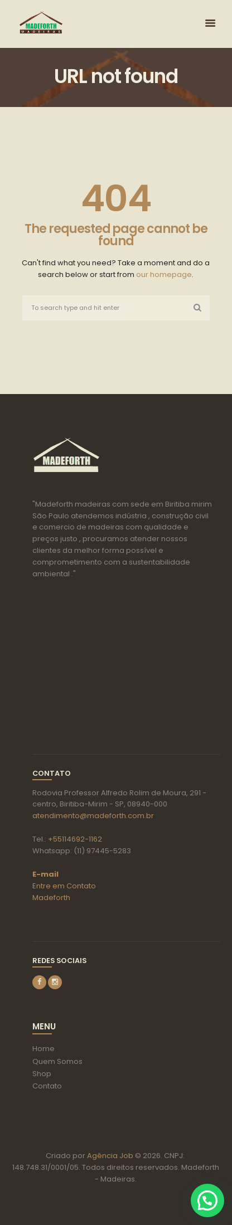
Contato (47, 1086)
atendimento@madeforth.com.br (93, 815)
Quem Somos (57, 1061)
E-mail (45, 874)
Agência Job (109, 1155)
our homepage (164, 274)
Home (43, 1048)
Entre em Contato (64, 886)
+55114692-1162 (75, 839)
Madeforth (51, 897)
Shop (41, 1073)
